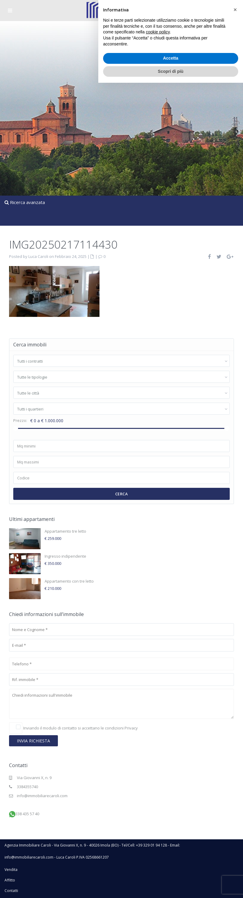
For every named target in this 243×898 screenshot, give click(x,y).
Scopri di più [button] (171, 886)
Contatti (11, 890)
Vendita (11, 869)
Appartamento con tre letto (69, 581)
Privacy (131, 728)
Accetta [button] (170, 873)
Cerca (121, 494)
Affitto (10, 880)
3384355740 (27, 786)
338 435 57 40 (27, 813)
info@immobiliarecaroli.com (42, 795)
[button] (235, 825)
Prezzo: (20, 421)
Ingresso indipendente (65, 556)
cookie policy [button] (158, 847)
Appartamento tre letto (65, 531)
